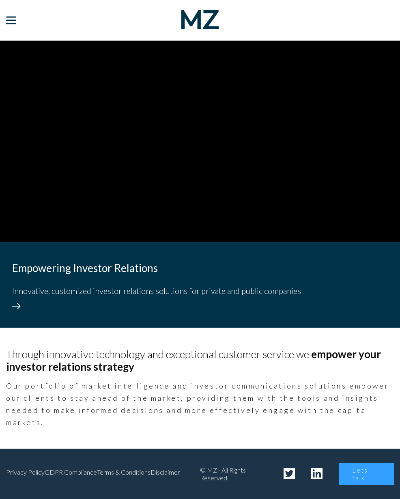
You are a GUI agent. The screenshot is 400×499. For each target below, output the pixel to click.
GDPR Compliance (71, 472)
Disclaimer (165, 472)
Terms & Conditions (124, 472)
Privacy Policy (25, 472)
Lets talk (360, 474)
